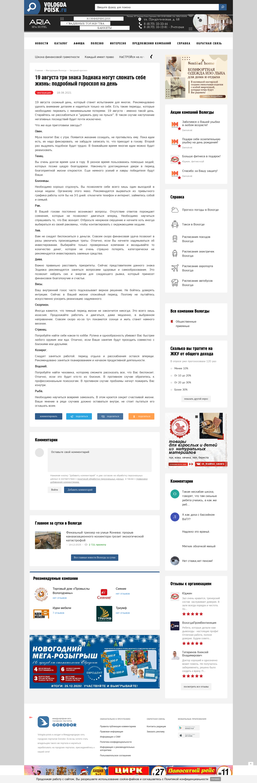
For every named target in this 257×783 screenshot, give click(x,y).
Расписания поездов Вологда (196, 239)
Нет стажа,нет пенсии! (197, 561)
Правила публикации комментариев (118, 726)
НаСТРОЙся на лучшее (134, 57)
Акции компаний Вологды (192, 112)
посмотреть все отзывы (196, 686)
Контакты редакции (156, 726)
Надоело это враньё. (196, 531)
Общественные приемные (183, 324)
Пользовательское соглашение (115, 755)
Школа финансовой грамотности (57, 57)
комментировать (48, 416)
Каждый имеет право (99, 57)
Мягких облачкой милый (198, 546)
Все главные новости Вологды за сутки (94, 557)
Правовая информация (111, 731)
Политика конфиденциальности (116, 742)
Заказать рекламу (156, 731)
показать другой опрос (196, 398)
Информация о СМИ (110, 737)
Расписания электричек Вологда (198, 253)
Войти (54, 489)
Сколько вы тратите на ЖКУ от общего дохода (191, 351)
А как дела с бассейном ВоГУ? (198, 517)
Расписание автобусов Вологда (197, 283)
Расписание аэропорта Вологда (197, 268)
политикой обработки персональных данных (100, 479)
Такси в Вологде (193, 224)
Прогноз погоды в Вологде (200, 209)
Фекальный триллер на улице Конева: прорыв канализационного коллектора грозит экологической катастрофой (105, 536)
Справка (177, 197)
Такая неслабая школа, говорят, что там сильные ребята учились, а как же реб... (199, 498)
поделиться (79, 416)
